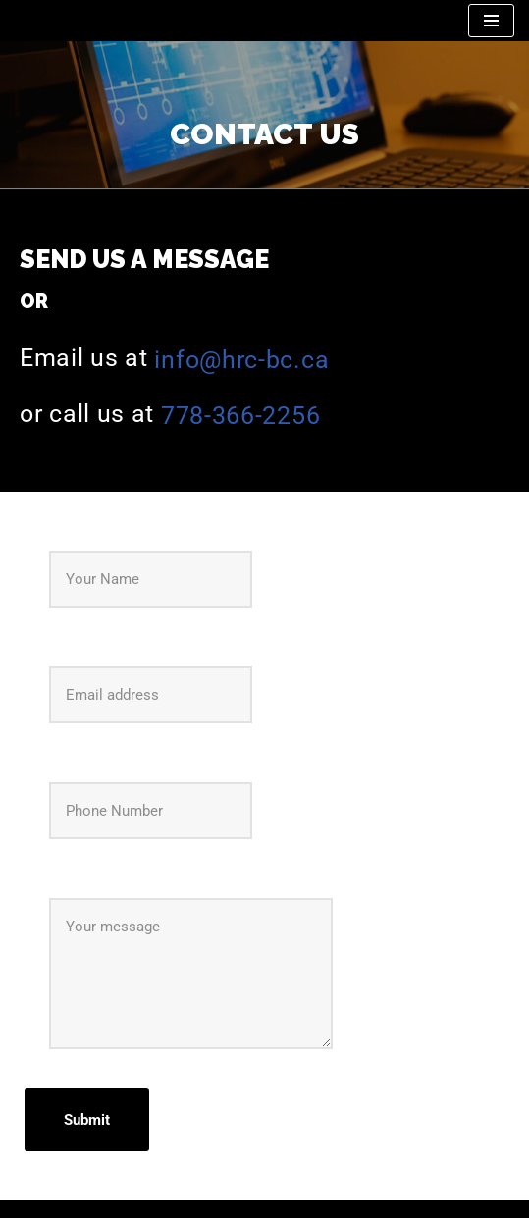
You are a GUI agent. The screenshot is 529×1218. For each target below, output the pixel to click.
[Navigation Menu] (491, 20)
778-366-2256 (240, 415)
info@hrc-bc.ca (241, 359)
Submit (87, 1120)
